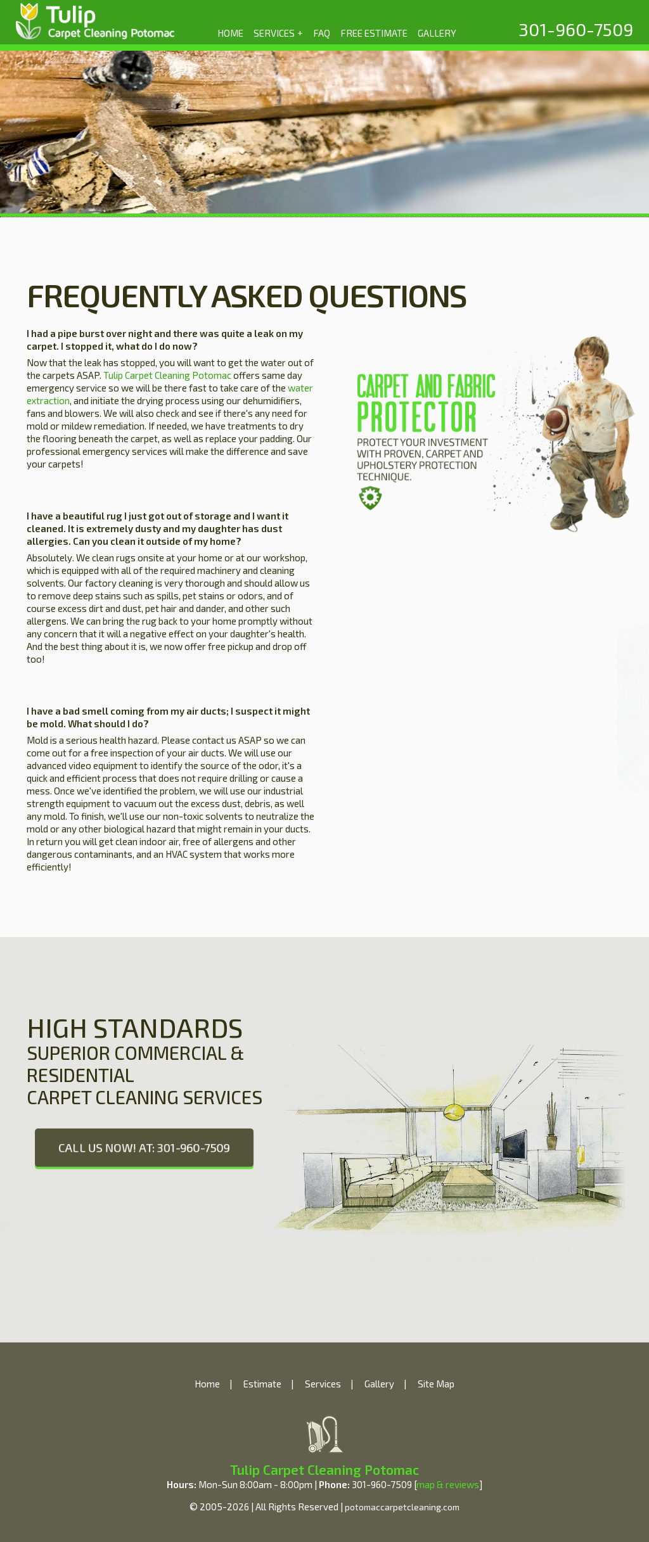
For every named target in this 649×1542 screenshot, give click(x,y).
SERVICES (279, 32)
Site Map (436, 1383)
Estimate (262, 1383)
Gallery (379, 1383)
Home (207, 1383)
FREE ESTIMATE (374, 33)
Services (323, 1383)
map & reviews (447, 1484)
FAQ (321, 33)
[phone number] (575, 29)
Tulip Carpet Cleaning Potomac (167, 375)
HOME (230, 33)
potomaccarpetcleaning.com (402, 1506)
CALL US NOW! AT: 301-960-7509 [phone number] (144, 1147)
